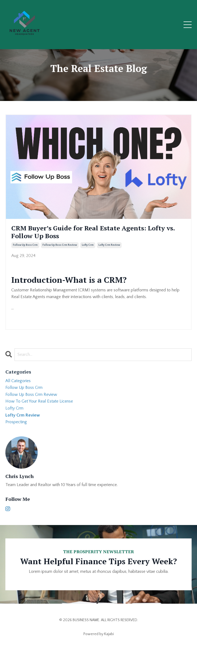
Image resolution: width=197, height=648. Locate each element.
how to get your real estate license (39, 401)
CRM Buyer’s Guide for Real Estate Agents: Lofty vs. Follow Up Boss (93, 232)
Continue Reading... (28, 317)
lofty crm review (109, 245)
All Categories (18, 380)
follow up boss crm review (60, 245)
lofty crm (88, 245)
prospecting (16, 421)
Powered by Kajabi (98, 634)
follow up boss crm (25, 245)
